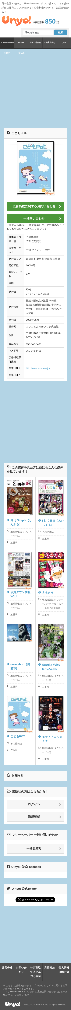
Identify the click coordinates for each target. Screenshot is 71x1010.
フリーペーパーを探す (7, 45)
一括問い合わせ (42, 218)
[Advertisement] (35, 88)
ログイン (44, 804)
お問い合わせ (21, 969)
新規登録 (44, 817)
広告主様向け (49, 43)
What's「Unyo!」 (21, 45)
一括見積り (44, 849)
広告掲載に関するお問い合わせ (37, 206)
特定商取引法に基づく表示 (35, 972)
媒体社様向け (35, 43)
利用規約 (49, 967)
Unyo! (16, 21)
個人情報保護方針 (64, 969)
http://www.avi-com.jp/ (38, 368)
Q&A (64, 43)
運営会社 (7, 967)
